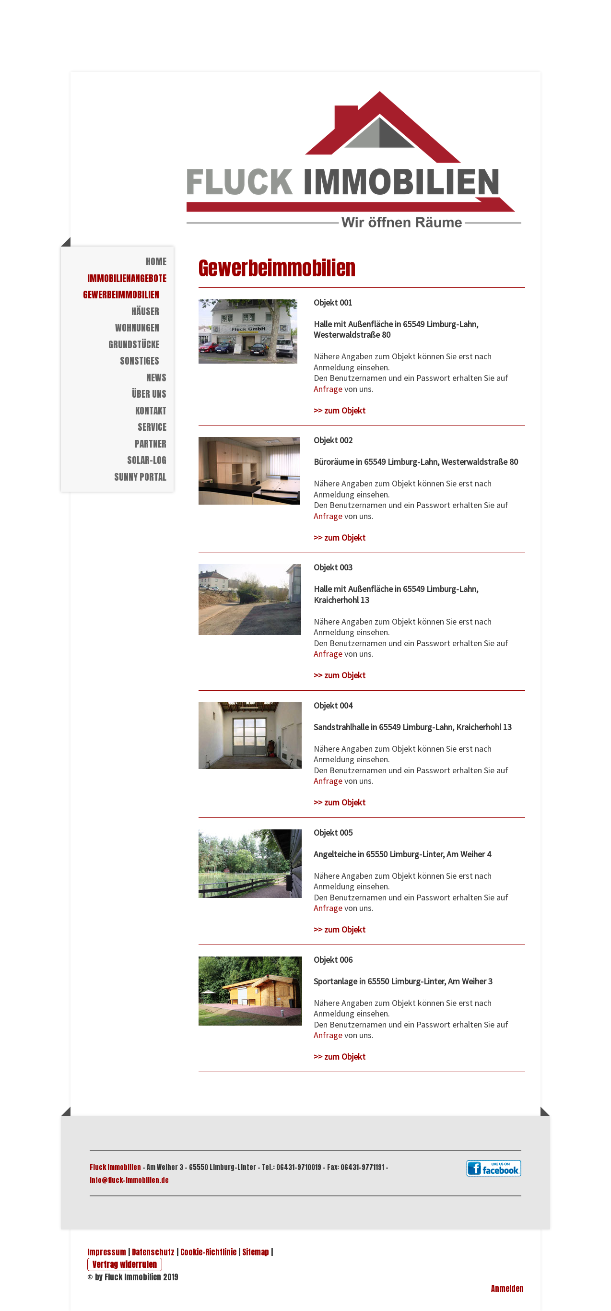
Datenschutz (153, 1252)
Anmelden (507, 1288)
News (156, 377)
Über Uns (149, 394)
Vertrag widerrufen (125, 1264)
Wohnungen (137, 327)
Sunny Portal (140, 477)
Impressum (106, 1252)
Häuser (145, 311)
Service (152, 427)
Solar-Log (146, 460)
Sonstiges (139, 360)
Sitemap (255, 1252)
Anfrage (328, 388)
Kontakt (150, 410)
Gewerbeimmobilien (121, 294)
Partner (150, 443)
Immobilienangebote (126, 278)
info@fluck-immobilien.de (129, 1180)
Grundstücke (133, 344)
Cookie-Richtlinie (208, 1252)
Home (156, 261)
